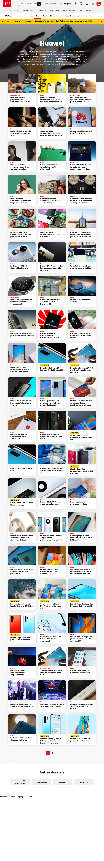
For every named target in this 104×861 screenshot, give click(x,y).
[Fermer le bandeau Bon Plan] (102, 21)
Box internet (14, 10)
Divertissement (55, 16)
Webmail (93, 4)
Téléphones (42, 10)
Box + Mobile (54, 10)
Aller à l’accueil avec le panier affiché (87, 4)
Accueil (18, 16)
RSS (30, 797)
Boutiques (81, 4)
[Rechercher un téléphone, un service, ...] (28, 4)
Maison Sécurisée (69, 10)
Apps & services (50, 4)
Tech (38, 16)
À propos (21, 797)
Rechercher (39, 4)
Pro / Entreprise (65, 4)
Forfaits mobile (28, 10)
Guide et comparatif (72, 16)
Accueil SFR (7, 3)
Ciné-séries (28, 16)
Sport (45, 16)
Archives (4, 797)
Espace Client (98, 3)
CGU (13, 797)
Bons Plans (90, 10)
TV (81, 10)
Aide (75, 4)
